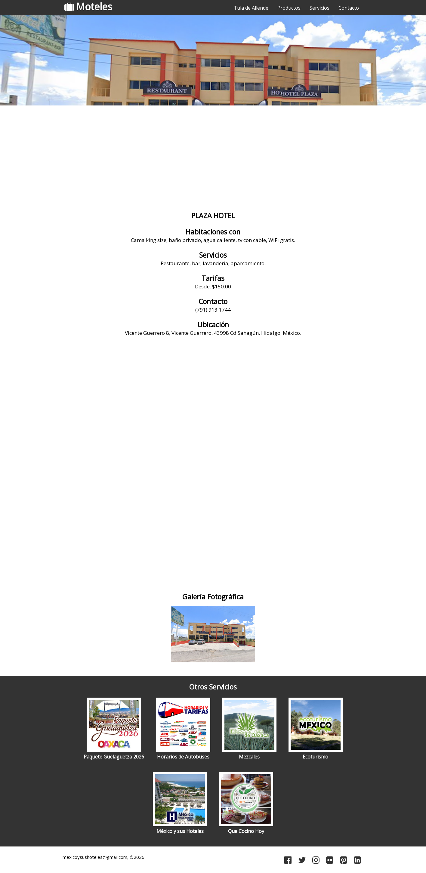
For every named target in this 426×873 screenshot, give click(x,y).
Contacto (348, 8)
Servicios (319, 8)
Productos (289, 8)
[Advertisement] (213, 155)
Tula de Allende (251, 8)
